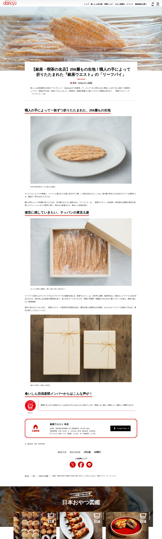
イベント (129, 4)
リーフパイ (75, 452)
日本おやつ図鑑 (85, 83)
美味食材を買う (141, 4)
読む (34, 476)
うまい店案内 (120, 4)
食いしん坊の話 (96, 4)
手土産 (87, 452)
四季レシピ (108, 4)
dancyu (27, 476)
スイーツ (62, 452)
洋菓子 (97, 452)
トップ (86, 4)
